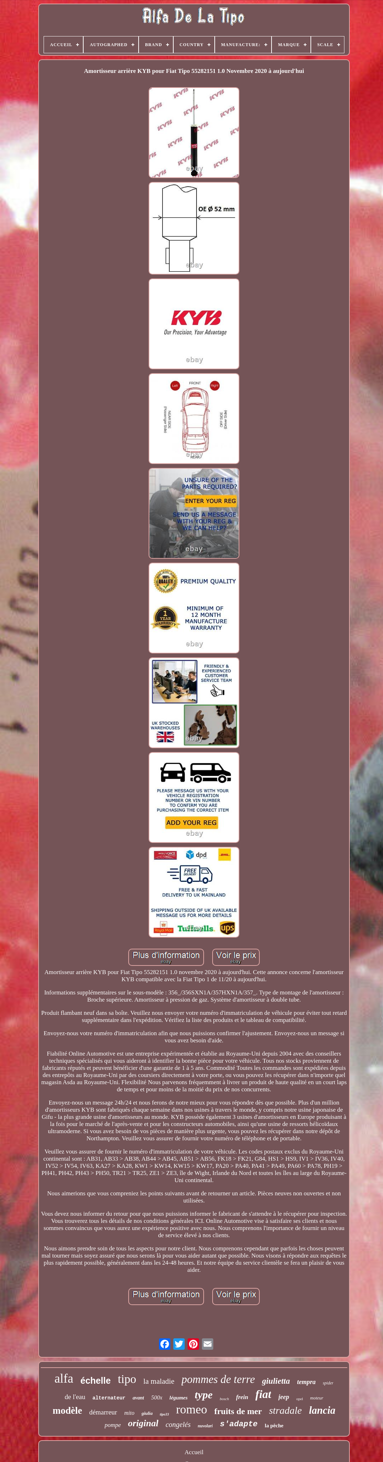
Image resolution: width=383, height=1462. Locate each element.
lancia (322, 1410)
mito (129, 1413)
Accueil (194, 1452)
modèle (67, 1410)
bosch (224, 1399)
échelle (95, 1380)
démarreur (103, 1412)
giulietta (276, 1381)
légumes (178, 1398)
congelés (177, 1424)
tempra (306, 1382)
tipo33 (164, 1414)
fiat (263, 1394)
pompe (113, 1425)
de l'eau (75, 1397)
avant (138, 1398)
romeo (191, 1409)
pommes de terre (218, 1379)
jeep (283, 1397)
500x (156, 1397)
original (143, 1423)
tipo (127, 1379)
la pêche (274, 1425)
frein (242, 1397)
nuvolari (205, 1425)
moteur (316, 1398)
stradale (285, 1410)
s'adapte (239, 1424)
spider (328, 1383)
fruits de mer (238, 1411)
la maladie (158, 1381)
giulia (147, 1413)
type (204, 1395)
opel (299, 1399)
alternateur (109, 1398)
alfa (64, 1379)
